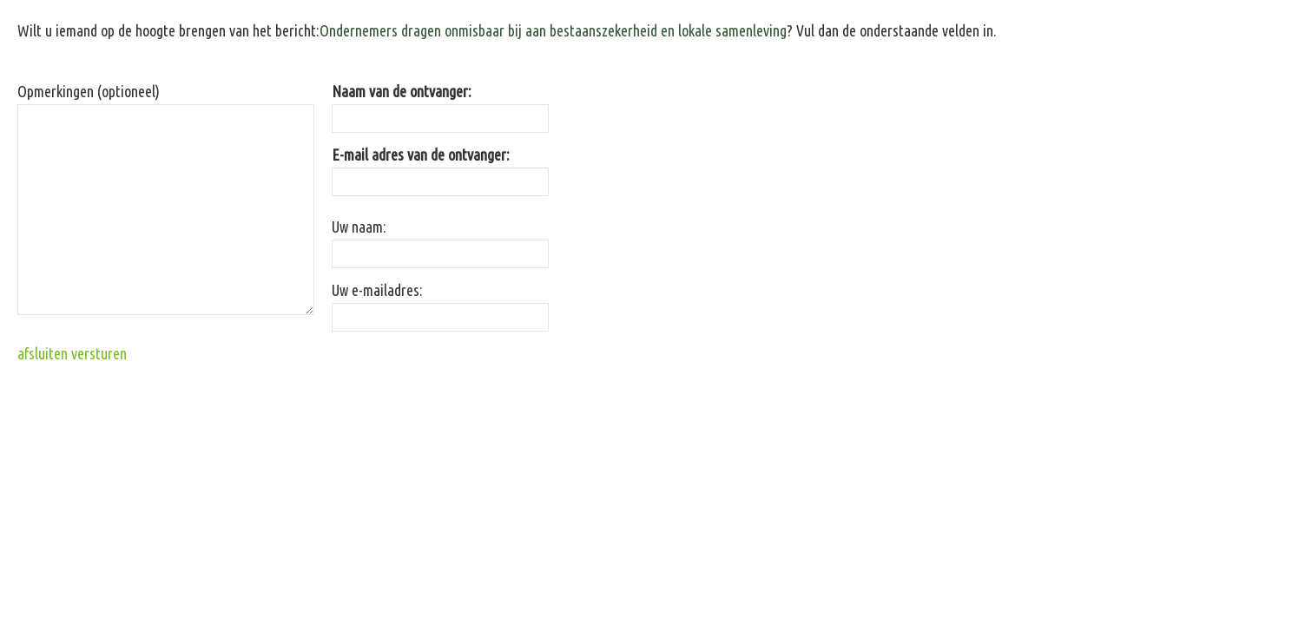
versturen (99, 353)
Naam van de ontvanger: (401, 91)
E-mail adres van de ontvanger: (421, 154)
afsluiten (42, 353)
